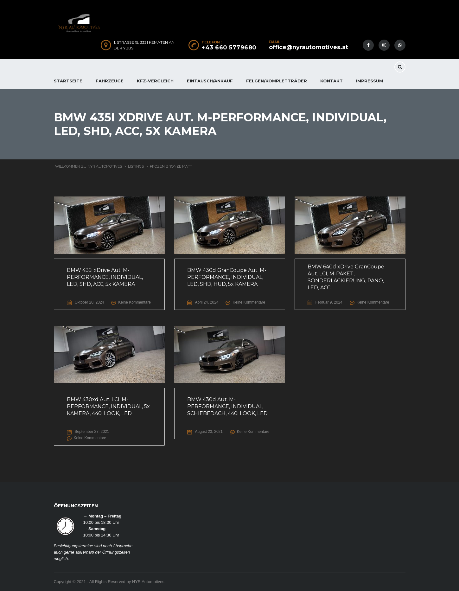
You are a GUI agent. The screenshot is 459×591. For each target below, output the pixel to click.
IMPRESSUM (369, 80)
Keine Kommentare (134, 302)
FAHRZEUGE (110, 80)
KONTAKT (331, 80)
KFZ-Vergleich (155, 80)
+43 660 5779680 (229, 47)
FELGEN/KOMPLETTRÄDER (276, 80)
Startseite (68, 80)
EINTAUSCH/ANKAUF (210, 80)
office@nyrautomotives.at (308, 47)
